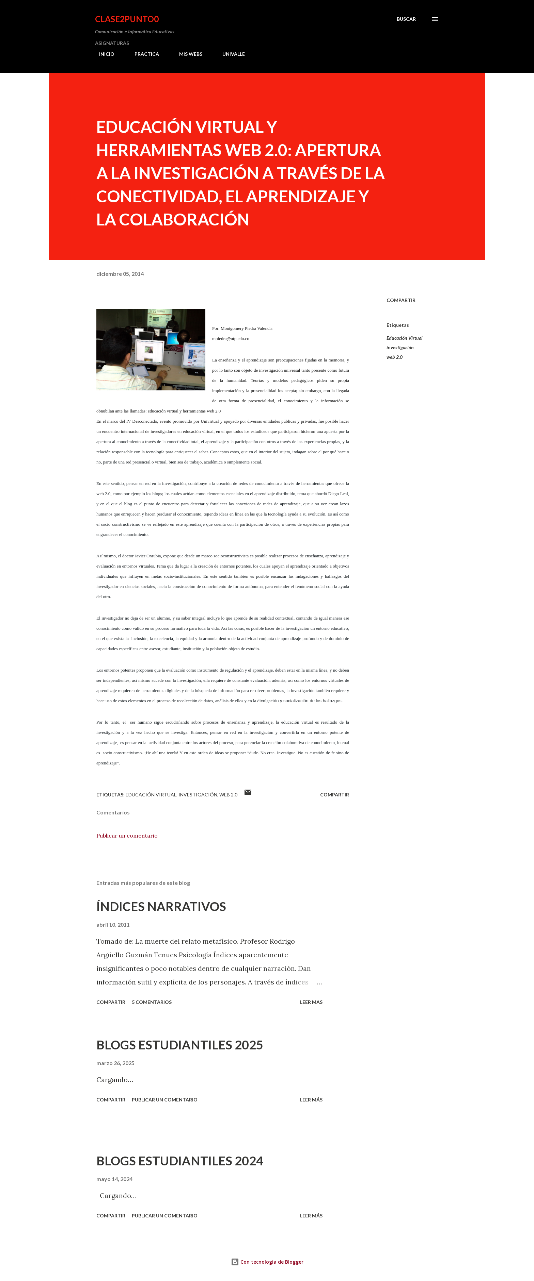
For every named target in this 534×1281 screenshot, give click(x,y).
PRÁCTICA (142, 54)
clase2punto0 (127, 19)
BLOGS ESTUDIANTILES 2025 (179, 1044)
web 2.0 (395, 357)
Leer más (311, 1002)
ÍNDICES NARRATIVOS (161, 906)
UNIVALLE (229, 54)
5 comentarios (152, 1002)
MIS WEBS (186, 54)
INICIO (102, 54)
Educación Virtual (405, 338)
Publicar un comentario (127, 835)
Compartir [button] (401, 300)
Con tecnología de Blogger (267, 1262)
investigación (400, 347)
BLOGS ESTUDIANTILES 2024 (179, 1160)
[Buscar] (406, 19)
